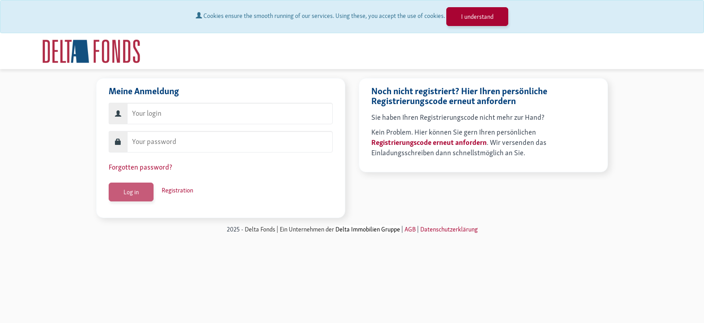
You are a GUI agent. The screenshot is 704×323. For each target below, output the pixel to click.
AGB (410, 229)
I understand (477, 17)
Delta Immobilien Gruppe (367, 229)
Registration (177, 190)
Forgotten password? (140, 167)
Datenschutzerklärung (449, 229)
